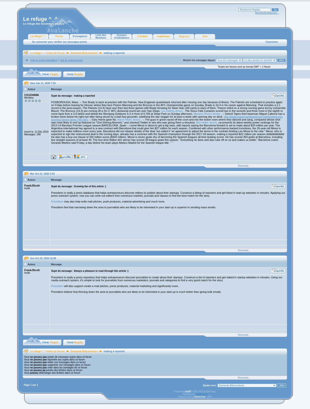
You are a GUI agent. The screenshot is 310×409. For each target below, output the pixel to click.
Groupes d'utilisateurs (121, 36)
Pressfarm (57, 201)
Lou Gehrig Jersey (172, 110)
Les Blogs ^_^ (38, 36)
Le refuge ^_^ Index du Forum (47, 53)
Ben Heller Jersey (206, 122)
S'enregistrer (80, 36)
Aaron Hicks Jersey (128, 119)
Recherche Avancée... (267, 13)
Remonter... (244, 166)
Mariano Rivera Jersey (207, 113)
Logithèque (163, 36)
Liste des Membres (100, 36)
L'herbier (142, 36)
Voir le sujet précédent (44, 60)
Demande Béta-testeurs (84, 53)
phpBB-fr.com (201, 394)
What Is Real (199, 396)
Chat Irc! (184, 36)
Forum (59, 36)
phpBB (188, 391)
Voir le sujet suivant (71, 60)
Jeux (205, 36)
